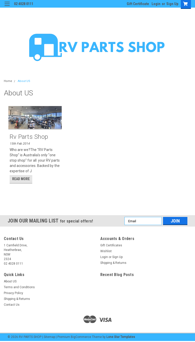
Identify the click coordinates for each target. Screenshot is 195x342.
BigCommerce (81, 337)
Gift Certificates (111, 245)
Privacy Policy (13, 293)
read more (21, 179)
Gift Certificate (138, 4)
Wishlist (106, 251)
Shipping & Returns (113, 263)
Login (156, 4)
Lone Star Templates (120, 337)
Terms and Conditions (19, 287)
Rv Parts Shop (29, 136)
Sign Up (172, 4)
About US (24, 81)
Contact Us (12, 304)
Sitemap (49, 337)
